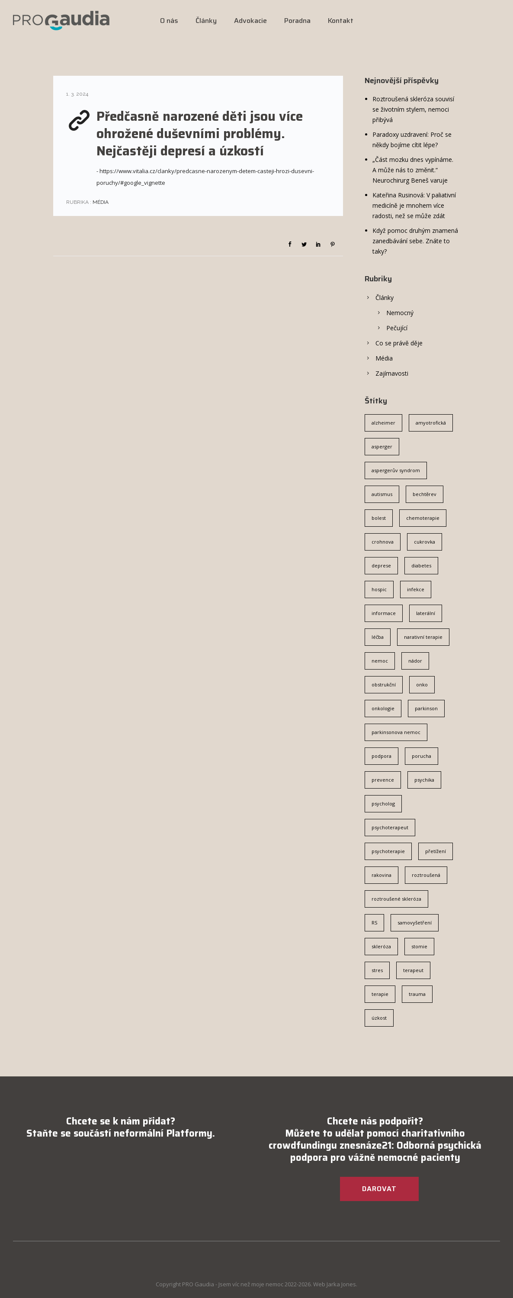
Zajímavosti (391, 373)
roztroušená (426, 875)
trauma (417, 994)
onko (422, 684)
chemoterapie (422, 518)
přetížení (435, 851)
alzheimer (383, 422)
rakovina (381, 875)
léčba (378, 637)
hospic (379, 589)
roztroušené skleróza (396, 898)
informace (384, 613)
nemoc (380, 660)
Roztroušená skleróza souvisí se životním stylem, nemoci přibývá (413, 109)
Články (206, 20)
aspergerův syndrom (396, 470)
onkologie (383, 708)
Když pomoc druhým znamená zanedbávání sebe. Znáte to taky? (415, 240)
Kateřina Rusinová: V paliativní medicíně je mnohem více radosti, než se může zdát (414, 205)
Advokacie (250, 20)
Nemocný (400, 313)
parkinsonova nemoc (396, 732)
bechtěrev (424, 494)
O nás (169, 20)
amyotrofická (431, 422)
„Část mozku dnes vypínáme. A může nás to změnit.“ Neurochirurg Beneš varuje (412, 169)
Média (100, 202)
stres (377, 970)
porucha (421, 756)
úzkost (379, 1018)
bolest (379, 518)
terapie (380, 994)
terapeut (413, 970)
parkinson (426, 708)
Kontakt (340, 20)
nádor (415, 660)
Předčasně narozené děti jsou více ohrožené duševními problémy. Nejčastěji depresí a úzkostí (199, 134)
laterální (425, 613)
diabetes (421, 565)
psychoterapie (388, 851)
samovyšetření (415, 922)
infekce (415, 589)
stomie (419, 946)
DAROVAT (379, 1188)
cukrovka (424, 541)
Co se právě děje (399, 343)
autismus (382, 494)
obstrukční (384, 684)
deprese (381, 565)
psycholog (383, 803)
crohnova (383, 541)
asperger (382, 446)
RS (374, 922)
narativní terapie (423, 637)
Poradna (297, 20)
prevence (383, 779)
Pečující (396, 328)
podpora (381, 756)
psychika (424, 779)
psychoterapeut (390, 827)
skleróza (381, 946)
